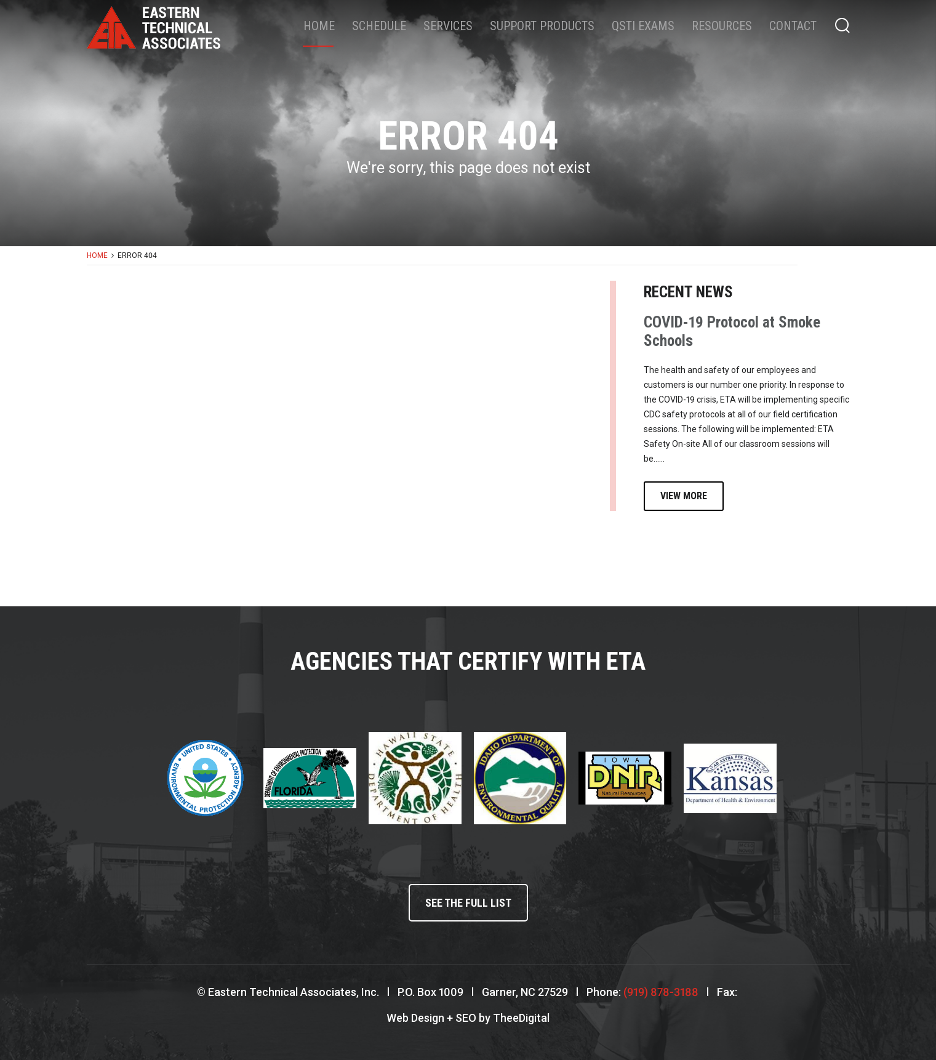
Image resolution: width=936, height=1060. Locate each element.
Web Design (415, 1017)
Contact (793, 25)
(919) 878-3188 (660, 992)
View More (683, 496)
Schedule (379, 25)
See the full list (468, 902)
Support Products (542, 25)
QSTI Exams (643, 25)
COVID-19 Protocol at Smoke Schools (732, 331)
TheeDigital (521, 1017)
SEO (465, 1017)
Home (319, 25)
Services (448, 25)
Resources (722, 25)
